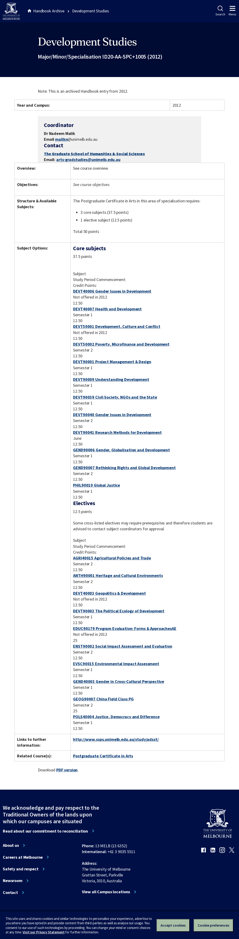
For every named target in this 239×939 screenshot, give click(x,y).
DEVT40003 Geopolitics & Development (109, 593)
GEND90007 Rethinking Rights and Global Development (124, 467)
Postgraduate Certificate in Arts (103, 756)
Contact (10, 892)
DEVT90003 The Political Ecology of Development (118, 611)
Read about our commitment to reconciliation (45, 831)
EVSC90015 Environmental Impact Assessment (116, 663)
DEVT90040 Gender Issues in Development (112, 414)
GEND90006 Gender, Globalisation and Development (121, 450)
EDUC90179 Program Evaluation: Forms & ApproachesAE (124, 628)
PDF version (67, 770)
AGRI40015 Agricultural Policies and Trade (112, 558)
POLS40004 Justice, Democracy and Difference (116, 716)
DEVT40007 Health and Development (107, 309)
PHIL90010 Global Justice (96, 485)
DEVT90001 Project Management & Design (112, 361)
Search (220, 11)
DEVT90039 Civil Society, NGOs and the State (115, 397)
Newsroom (12, 880)
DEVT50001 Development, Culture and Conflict (116, 326)
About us (11, 845)
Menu (232, 11)
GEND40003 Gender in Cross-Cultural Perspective (118, 681)
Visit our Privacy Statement (43, 932)
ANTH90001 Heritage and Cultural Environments (118, 575)
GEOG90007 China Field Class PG (103, 699)
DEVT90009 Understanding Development (111, 379)
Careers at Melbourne (23, 857)
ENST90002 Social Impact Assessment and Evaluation (122, 646)
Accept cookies (173, 925)
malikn (61, 139)
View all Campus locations (106, 891)
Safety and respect (21, 869)
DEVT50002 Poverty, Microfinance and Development (121, 344)
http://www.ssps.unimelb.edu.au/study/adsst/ (115, 739)
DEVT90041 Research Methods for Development (117, 432)
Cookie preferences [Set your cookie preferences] (213, 925)
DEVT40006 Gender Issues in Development (112, 291)
